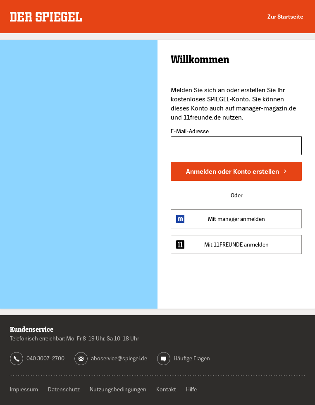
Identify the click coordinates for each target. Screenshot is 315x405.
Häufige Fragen (192, 358)
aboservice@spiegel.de (119, 358)
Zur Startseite (285, 16)
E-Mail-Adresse (190, 131)
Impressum (24, 389)
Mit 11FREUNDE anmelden (236, 244)
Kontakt (166, 389)
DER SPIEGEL (46, 17)
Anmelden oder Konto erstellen (236, 171)
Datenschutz (64, 389)
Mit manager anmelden (236, 218)
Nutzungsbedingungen (118, 389)
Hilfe (191, 389)
